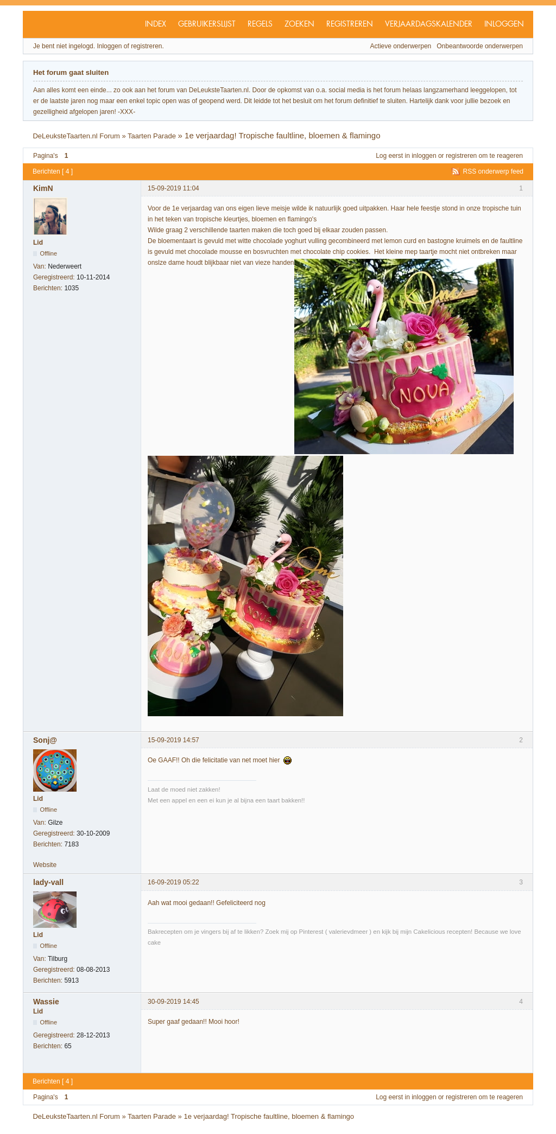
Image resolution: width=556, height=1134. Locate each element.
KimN (43, 188)
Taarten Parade (152, 136)
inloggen (424, 156)
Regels (260, 24)
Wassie (46, 1001)
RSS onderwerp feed (493, 171)
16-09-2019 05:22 (173, 882)
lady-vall (48, 882)
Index (155, 24)
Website (44, 865)
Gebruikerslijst (207, 24)
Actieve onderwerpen (401, 46)
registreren (461, 156)
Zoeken (299, 24)
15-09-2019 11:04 (173, 188)
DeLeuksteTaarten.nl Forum (76, 136)
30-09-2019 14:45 (173, 1001)
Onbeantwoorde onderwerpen (480, 46)
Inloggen (504, 24)
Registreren (349, 24)
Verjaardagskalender (428, 24)
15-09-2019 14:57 (173, 740)
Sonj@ (45, 740)
